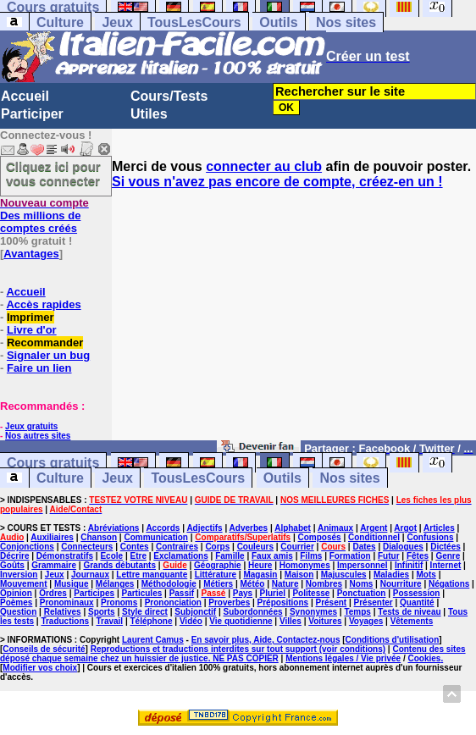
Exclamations (180, 556)
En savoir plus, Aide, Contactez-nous (265, 639)
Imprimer (30, 317)
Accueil (25, 96)
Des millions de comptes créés (44, 215)
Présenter (373, 602)
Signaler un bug (48, 355)
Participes (94, 593)
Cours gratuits (53, 463)
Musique (71, 584)
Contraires (177, 546)
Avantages (30, 253)
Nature (285, 584)
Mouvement (23, 584)
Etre (138, 556)
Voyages (366, 621)
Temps (357, 611)
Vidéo (191, 621)
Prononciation (173, 602)
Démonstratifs (64, 556)
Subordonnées (253, 611)
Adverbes (249, 528)
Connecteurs (87, 546)
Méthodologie (168, 584)
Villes (291, 621)
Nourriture (401, 584)
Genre (447, 556)
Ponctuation (361, 593)
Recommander (45, 342)
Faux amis (272, 556)
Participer (32, 114)
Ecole (111, 556)
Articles (439, 528)
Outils (278, 22)
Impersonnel (362, 565)
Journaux (90, 574)
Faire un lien (39, 368)
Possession (416, 593)
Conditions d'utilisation (393, 639)
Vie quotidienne (240, 621)
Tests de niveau (409, 611)
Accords (163, 528)
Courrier (296, 546)
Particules (141, 593)
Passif (181, 593)
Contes (134, 546)
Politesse (310, 593)
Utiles (149, 114)
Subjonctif (195, 611)
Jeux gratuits (31, 426)
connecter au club (264, 166)
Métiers (218, 584)
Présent (331, 602)
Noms (362, 584)
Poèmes (16, 602)
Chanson (98, 537)
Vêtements (412, 621)
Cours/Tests (169, 96)
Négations (449, 584)
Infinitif (409, 565)
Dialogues (403, 546)
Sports (101, 611)
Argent (373, 528)
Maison (299, 574)
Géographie (217, 565)
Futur (389, 556)
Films (311, 556)
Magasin (260, 574)
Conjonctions (27, 546)
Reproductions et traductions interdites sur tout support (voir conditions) (238, 649)
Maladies (391, 574)
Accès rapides (43, 304)
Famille (229, 556)
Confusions (430, 537)
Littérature (215, 574)
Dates (363, 546)
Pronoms (119, 602)
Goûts (12, 565)
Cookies (424, 658)
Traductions (65, 621)
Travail (109, 621)
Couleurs (255, 546)
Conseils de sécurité (44, 649)
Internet (446, 565)
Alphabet (292, 528)
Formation (350, 556)
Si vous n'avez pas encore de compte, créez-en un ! (277, 181)
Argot (405, 528)
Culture (60, 22)
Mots (426, 574)
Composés (319, 537)
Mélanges (115, 584)
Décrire (14, 556)
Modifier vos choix (40, 667)
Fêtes (418, 556)
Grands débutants (119, 565)
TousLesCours (194, 22)
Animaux (335, 528)
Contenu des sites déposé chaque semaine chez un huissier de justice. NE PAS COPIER (233, 653)
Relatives (62, 611)
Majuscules (344, 574)
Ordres (53, 593)
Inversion (18, 574)
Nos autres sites (37, 435)
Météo (253, 584)
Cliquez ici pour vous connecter (53, 173)
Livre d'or (32, 329)
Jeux (117, 22)
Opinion (16, 593)
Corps (217, 546)
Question (18, 611)
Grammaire (53, 565)
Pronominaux (67, 602)
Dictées (445, 546)
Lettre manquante (151, 574)
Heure (260, 565)
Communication (156, 537)
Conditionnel (374, 537)
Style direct (145, 611)
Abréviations (114, 528)
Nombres (324, 584)
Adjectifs (204, 528)
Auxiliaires (52, 537)
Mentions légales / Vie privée (343, 658)
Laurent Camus (153, 639)
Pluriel (272, 593)
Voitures (324, 621)
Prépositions (283, 602)
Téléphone (151, 621)
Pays (242, 593)
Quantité (417, 602)
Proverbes (229, 602)
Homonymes (305, 565)
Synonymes (313, 611)
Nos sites (346, 22)
